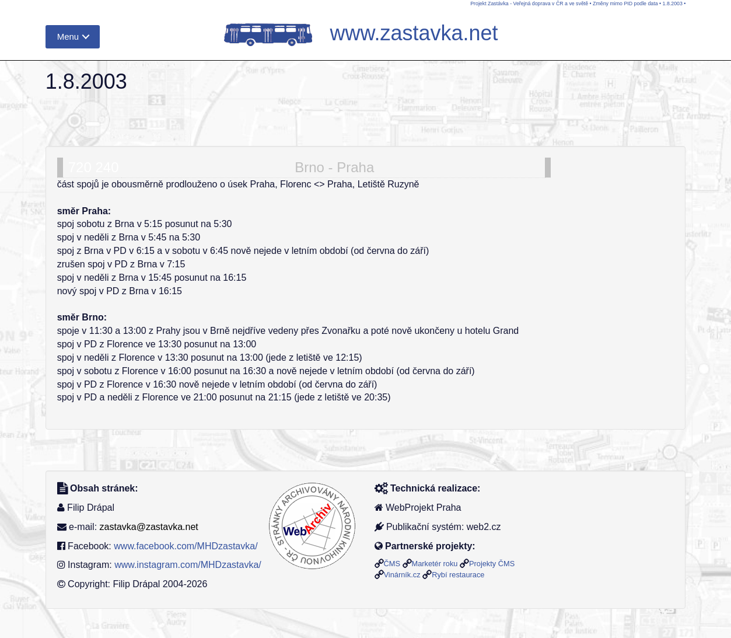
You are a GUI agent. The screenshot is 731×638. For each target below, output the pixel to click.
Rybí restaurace (458, 574)
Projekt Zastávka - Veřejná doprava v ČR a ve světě (529, 3)
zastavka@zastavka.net (149, 527)
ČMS (392, 563)
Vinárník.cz (402, 574)
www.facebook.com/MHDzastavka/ (185, 546)
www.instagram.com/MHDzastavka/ (187, 565)
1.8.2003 (673, 3)
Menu (68, 36)
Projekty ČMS (492, 563)
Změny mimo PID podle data (625, 3)
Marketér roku (435, 563)
